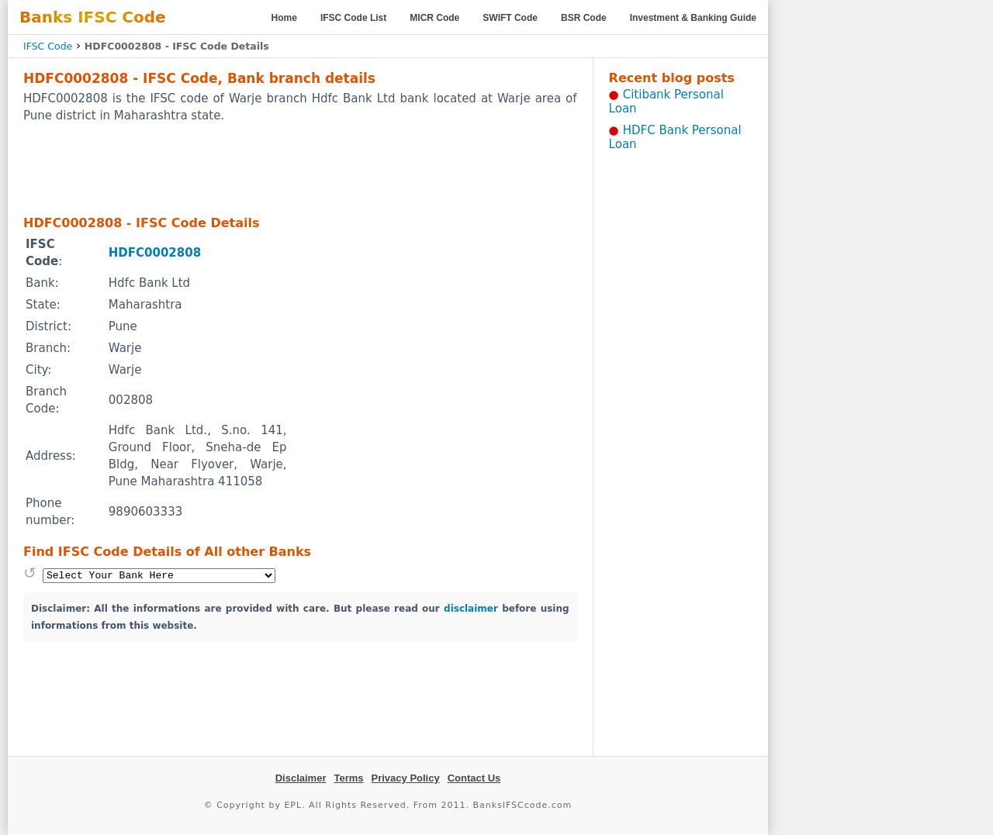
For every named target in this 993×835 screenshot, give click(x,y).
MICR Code (434, 17)
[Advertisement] (300, 168)
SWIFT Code (510, 17)
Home (284, 17)
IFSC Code (47, 46)
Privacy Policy (406, 778)
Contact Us (474, 778)
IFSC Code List (353, 17)
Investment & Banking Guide (693, 17)
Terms (348, 778)
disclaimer (471, 608)
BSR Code (584, 17)
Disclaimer (301, 778)
